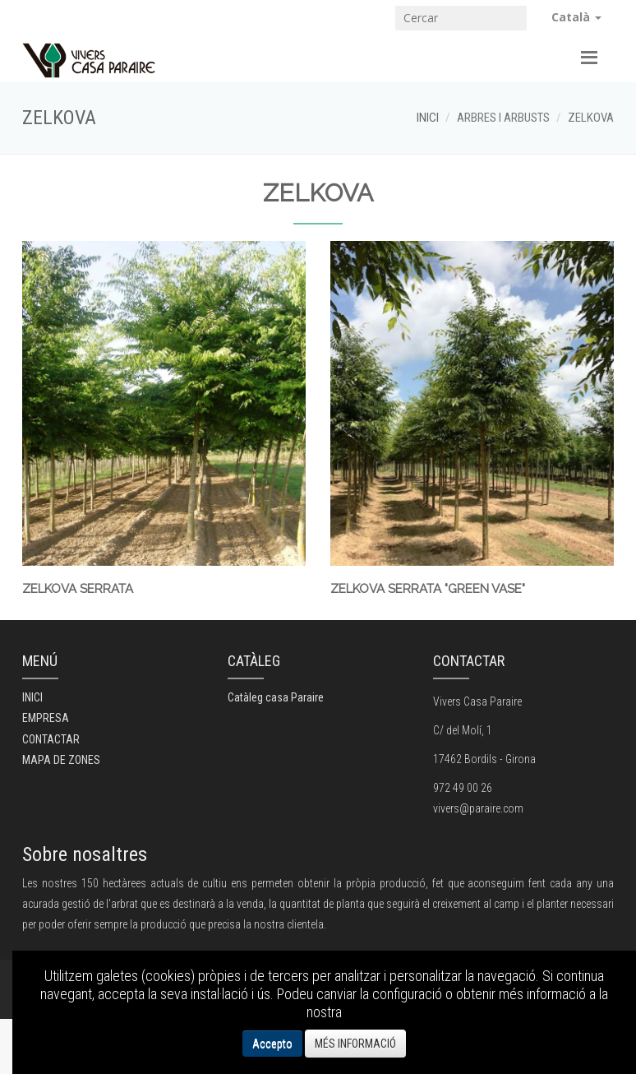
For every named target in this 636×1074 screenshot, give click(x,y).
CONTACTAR (51, 739)
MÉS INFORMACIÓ (355, 1043)
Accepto (272, 1043)
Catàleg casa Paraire (276, 697)
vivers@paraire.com (478, 808)
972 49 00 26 (462, 787)
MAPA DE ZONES (61, 759)
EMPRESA (45, 717)
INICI (428, 117)
